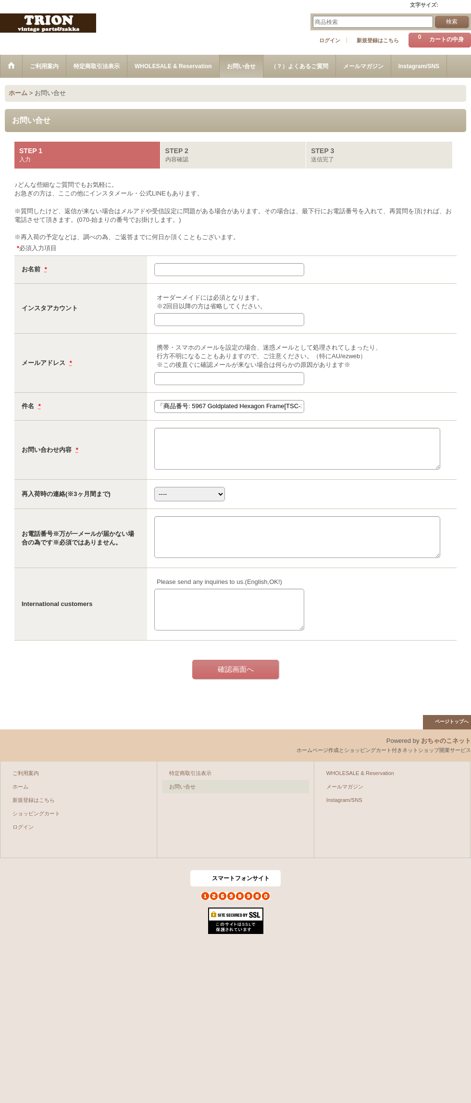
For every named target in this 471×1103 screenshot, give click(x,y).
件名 (29, 406)
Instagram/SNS (344, 800)
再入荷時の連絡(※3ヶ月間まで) (66, 493)
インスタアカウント (50, 308)
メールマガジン (344, 786)
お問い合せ (182, 786)
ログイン (329, 40)
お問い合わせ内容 (48, 449)
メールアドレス (44, 362)
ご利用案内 (25, 773)
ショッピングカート (36, 813)
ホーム (20, 786)
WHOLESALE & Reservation (360, 773)
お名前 (32, 269)
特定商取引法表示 (190, 773)
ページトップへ (452, 721)
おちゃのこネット (446, 740)
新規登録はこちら (378, 40)
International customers (57, 603)
